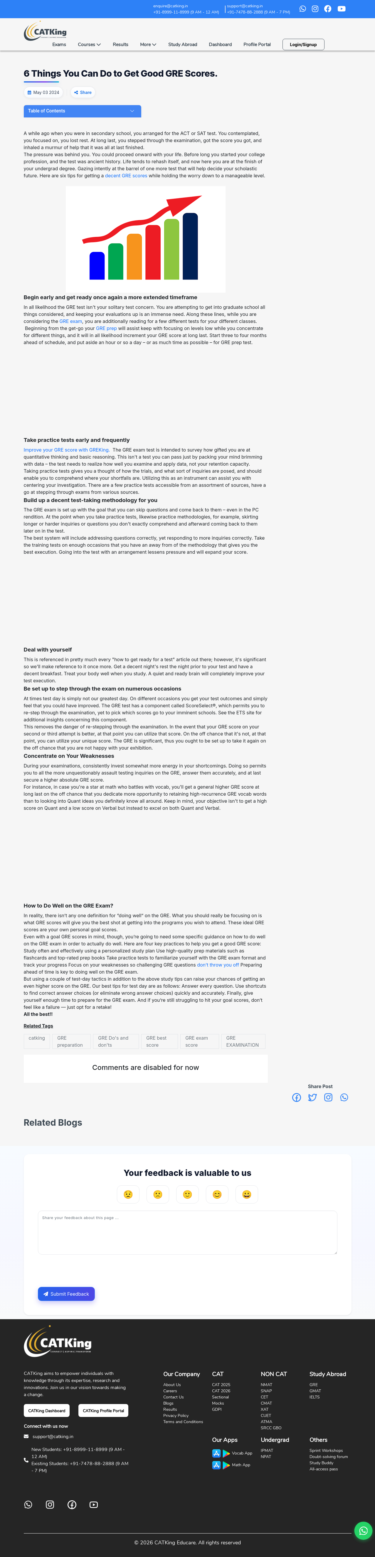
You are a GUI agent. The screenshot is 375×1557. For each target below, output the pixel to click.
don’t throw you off (218, 965)
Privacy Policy (176, 1415)
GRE (314, 1385)
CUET (266, 1415)
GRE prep (106, 328)
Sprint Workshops (326, 1450)
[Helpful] (217, 1194)
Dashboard (220, 44)
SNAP (266, 1391)
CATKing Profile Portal (103, 1411)
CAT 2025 (221, 1385)
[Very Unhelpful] (128, 1194)
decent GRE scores (126, 176)
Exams (59, 44)
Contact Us (173, 1397)
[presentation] (82, 1270)
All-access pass (324, 1469)
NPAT (266, 1457)
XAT (264, 1409)
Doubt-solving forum (329, 1457)
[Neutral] (187, 1194)
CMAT (266, 1403)
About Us (172, 1385)
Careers (170, 1391)
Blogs (168, 1403)
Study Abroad (182, 44)
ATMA (266, 1422)
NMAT (266, 1385)
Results (120, 44)
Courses (89, 44)
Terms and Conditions (183, 1422)
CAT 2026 (221, 1391)
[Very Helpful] (247, 1194)
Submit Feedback (66, 1294)
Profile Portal (257, 44)
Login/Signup (303, 44)
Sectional (220, 1397)
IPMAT (267, 1450)
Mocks (218, 1403)
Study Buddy (321, 1463)
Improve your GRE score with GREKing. (67, 450)
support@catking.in (53, 1436)
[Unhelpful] (158, 1194)
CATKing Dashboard (46, 1411)
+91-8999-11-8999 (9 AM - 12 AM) (186, 12)
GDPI (217, 1409)
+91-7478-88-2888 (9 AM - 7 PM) (258, 12)
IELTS (315, 1397)
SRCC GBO (271, 1428)
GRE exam (70, 321)
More (148, 44)
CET (264, 1397)
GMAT (315, 1391)
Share (86, 92)
